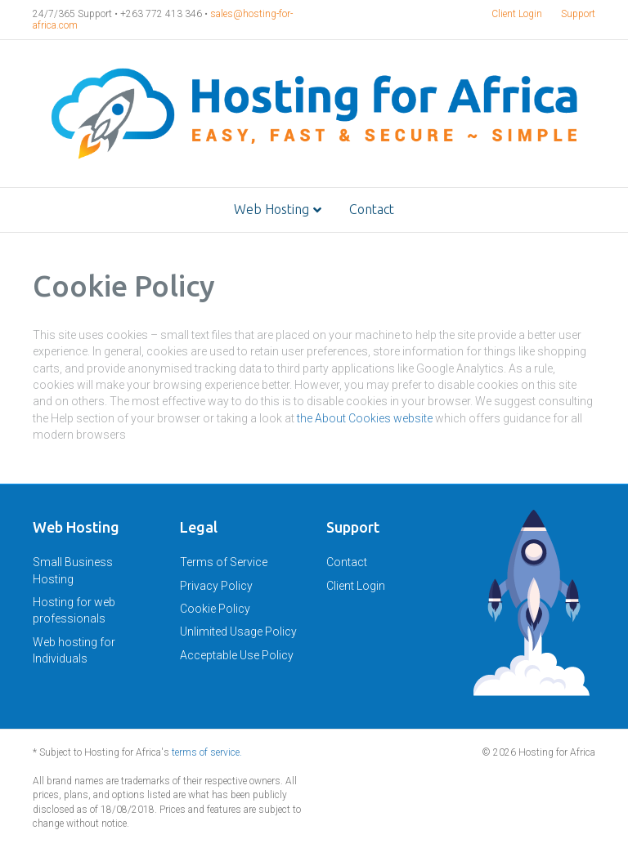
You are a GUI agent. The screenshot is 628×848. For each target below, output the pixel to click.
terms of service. (207, 752)
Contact (371, 209)
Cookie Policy (215, 608)
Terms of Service (223, 562)
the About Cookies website (365, 418)
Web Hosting (271, 209)
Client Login (516, 14)
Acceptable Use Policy (237, 655)
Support (578, 14)
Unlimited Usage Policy (238, 631)
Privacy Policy (216, 585)
